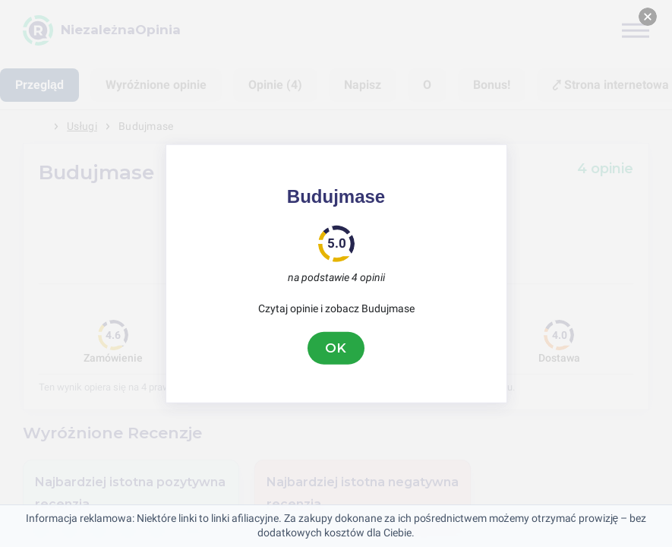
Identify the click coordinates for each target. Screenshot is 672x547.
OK (336, 348)
